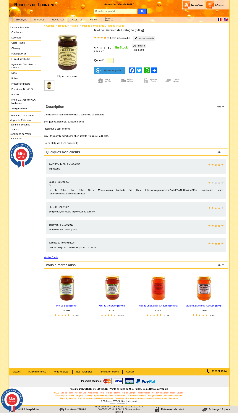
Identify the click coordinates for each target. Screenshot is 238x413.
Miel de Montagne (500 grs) (112, 305)
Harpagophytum (19, 53)
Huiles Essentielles (21, 59)
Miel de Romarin (113, 393)
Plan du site (16, 138)
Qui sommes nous (37, 371)
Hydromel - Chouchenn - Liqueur (23, 66)
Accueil (50, 25)
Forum (93, 19)
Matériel (39, 19)
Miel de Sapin (80, 393)
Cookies (130, 371)
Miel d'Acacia (144, 393)
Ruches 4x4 (131, 398)
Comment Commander (22, 115)
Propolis (16, 94)
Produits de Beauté (21, 84)
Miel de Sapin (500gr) (66, 305)
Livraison (15, 129)
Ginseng (16, 48)
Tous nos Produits (19, 27)
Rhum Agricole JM (68, 398)
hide (219, 107)
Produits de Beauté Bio (23, 89)
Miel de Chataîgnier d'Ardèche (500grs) (158, 305)
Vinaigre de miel (155, 396)
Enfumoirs (173, 398)
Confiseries (17, 32)
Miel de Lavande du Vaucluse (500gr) (203, 305)
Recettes (77, 19)
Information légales (109, 371)
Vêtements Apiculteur (172, 396)
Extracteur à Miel (160, 398)
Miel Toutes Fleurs (96, 393)
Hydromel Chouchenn (104, 396)
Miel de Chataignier (160, 393)
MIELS (56, 393)
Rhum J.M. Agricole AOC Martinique (24, 101)
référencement (122, 403)
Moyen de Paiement (20, 120)
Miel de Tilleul (67, 393)
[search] (142, 11)
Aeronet (112, 403)
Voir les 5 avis (51, 257)
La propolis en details (136, 396)
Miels (14, 73)
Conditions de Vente (21, 134)
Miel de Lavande (177, 393)
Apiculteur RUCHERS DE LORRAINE (89, 389)
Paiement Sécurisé (20, 124)
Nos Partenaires (84, 371)
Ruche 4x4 (58, 19)
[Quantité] (110, 60)
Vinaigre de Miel (19, 108)
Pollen (15, 78)
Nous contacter (61, 371)
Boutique (21, 19)
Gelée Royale (18, 43)
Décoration (17, 37)
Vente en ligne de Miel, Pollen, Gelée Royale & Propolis (139, 389)
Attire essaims (144, 398)
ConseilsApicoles (109, 19)
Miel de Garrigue (129, 393)
